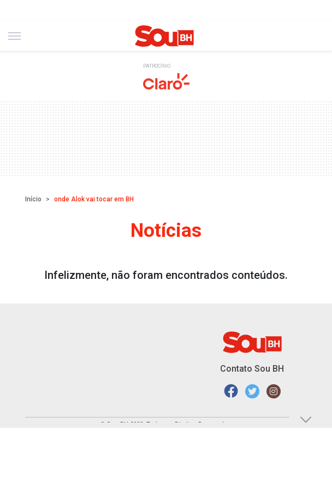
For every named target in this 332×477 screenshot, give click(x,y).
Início (33, 199)
